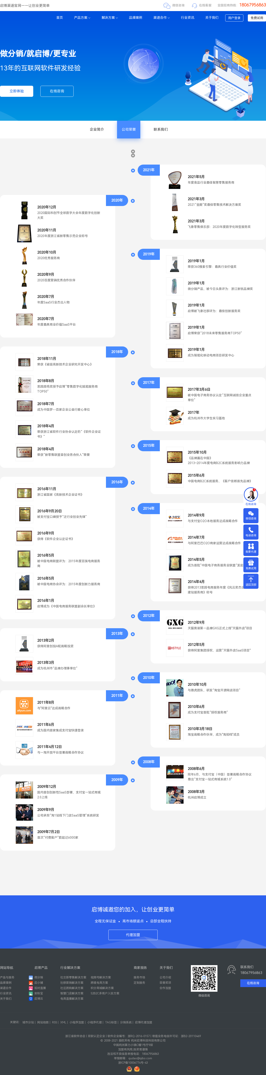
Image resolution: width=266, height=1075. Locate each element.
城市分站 (28, 1022)
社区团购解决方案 (71, 988)
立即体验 (17, 91)
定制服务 (139, 982)
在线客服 (205, 5)
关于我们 (212, 18)
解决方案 (110, 18)
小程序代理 (94, 1022)
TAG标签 (111, 1022)
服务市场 (139, 977)
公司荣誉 (129, 129)
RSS (54, 1022)
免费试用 (257, 18)
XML (63, 1022)
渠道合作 (161, 18)
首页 (59, 18)
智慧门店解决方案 (71, 993)
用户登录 (234, 18)
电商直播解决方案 (71, 998)
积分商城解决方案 (102, 988)
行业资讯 (187, 18)
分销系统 (126, 1022)
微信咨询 (178, 5)
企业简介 (97, 129)
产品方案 (82, 18)
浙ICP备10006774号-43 (133, 1062)
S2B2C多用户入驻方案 (105, 993)
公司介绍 (165, 977)
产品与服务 (7, 977)
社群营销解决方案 (71, 982)
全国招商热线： (241, 5)
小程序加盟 (77, 1022)
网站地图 (43, 1022)
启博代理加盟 (143, 1022)
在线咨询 (57, 91)
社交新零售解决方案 (73, 977)
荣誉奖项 (165, 982)
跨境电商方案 (99, 982)
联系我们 (161, 129)
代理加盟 (133, 935)
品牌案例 (135, 18)
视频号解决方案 (101, 977)
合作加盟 (165, 988)
